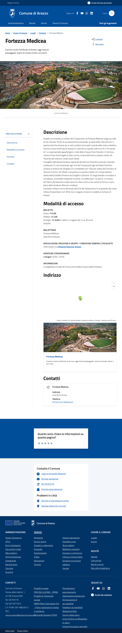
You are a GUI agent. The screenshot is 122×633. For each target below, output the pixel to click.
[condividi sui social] (97, 39)
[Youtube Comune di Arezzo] (81, 13)
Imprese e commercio (72, 553)
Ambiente (38, 537)
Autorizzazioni (40, 553)
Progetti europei (41, 588)
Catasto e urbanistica (43, 545)
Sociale (65, 568)
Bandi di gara (11, 564)
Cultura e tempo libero (72, 556)
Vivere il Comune (60, 23)
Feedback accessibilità (72, 607)
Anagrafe (38, 549)
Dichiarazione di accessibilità (69, 601)
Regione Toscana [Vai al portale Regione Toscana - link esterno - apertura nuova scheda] (13, 3)
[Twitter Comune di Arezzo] (85, 13)
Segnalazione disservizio (73, 596)
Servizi (44, 23)
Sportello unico (69, 541)
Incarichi (9, 572)
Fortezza (42, 33)
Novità (32, 23)
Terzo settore (68, 545)
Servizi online (40, 541)
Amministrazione (16, 23)
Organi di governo (13, 537)
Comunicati (96, 560)
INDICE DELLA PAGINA (18, 134)
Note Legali (9, 630)
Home (7, 33)
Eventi (94, 541)
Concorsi (9, 568)
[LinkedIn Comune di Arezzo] (90, 13)
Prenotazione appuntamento (69, 590)
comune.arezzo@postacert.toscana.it (20, 615)
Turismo (37, 564)
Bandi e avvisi (97, 564)
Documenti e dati (13, 549)
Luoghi (33, 33)
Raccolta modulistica (100, 568)
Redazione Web (69, 611)
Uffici (7, 541)
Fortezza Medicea (54, 356)
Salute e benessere (71, 537)
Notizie (94, 556)
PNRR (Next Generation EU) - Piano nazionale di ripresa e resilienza (46, 607)
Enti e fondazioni (13, 545)
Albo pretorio (11, 553)
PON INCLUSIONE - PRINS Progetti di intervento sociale (46, 596)
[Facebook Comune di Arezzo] (76, 13)
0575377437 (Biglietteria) (62, 402)
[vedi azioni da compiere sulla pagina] (97, 44)
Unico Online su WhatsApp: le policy (74, 620)
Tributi (36, 556)
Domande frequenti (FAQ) (45, 615)
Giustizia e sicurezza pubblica (71, 562)
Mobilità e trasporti (71, 549)
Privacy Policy (22, 630)
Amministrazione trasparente (13, 558)
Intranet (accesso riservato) (74, 626)
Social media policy (71, 615)
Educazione (39, 560)
